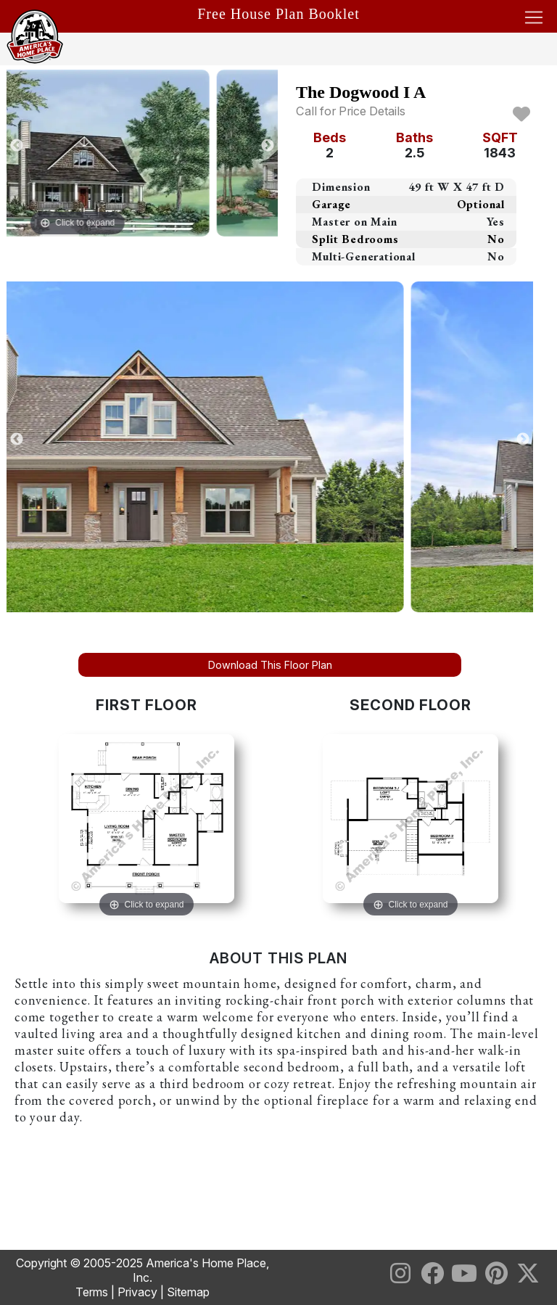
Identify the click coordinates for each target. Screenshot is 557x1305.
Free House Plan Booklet (278, 14)
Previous (16, 146)
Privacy (137, 1292)
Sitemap (188, 1292)
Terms (91, 1292)
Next (267, 146)
